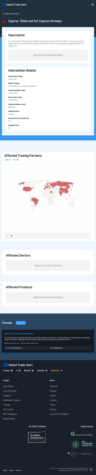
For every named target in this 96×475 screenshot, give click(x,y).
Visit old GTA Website (59, 414)
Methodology (9, 419)
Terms (52, 405)
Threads (6, 405)
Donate (53, 391)
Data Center (8, 386)
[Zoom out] (7, 235)
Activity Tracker (10, 391)
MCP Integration (10, 414)
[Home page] (14, 4)
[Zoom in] (11, 235)
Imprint (53, 395)
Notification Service (11, 400)
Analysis (6, 395)
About (5, 470)
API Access (8, 409)
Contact (53, 400)
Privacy (53, 409)
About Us (54, 386)
